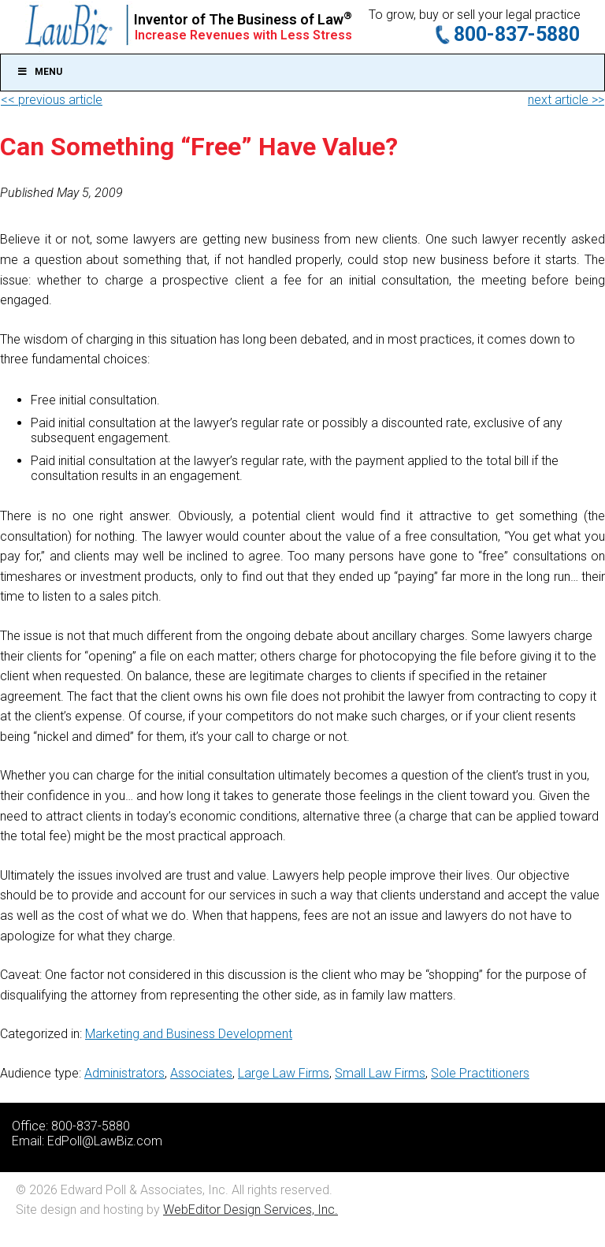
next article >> (566, 99)
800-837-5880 (517, 34)
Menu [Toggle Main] (39, 71)
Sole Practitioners (480, 1073)
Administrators (124, 1073)
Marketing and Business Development (188, 1033)
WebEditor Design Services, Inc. (250, 1209)
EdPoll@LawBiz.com (104, 1140)
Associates (201, 1073)
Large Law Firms (283, 1073)
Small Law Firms (380, 1073)
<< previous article (51, 99)
